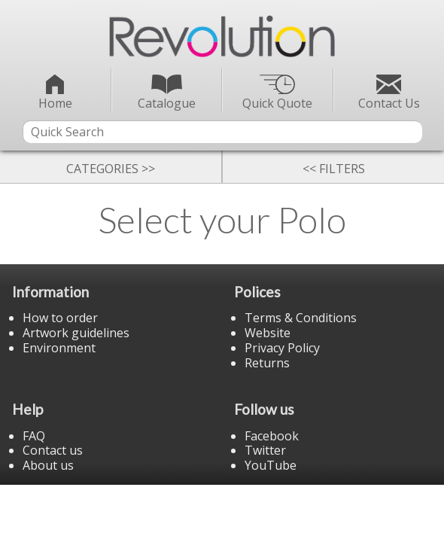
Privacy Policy (282, 348)
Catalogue (167, 93)
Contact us (53, 450)
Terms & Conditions (301, 317)
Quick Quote (277, 93)
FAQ (34, 436)
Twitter (265, 450)
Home (55, 93)
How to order (60, 317)
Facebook (272, 436)
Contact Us (389, 93)
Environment (59, 348)
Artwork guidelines (76, 332)
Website (267, 332)
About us (48, 465)
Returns (267, 363)
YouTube (271, 465)
